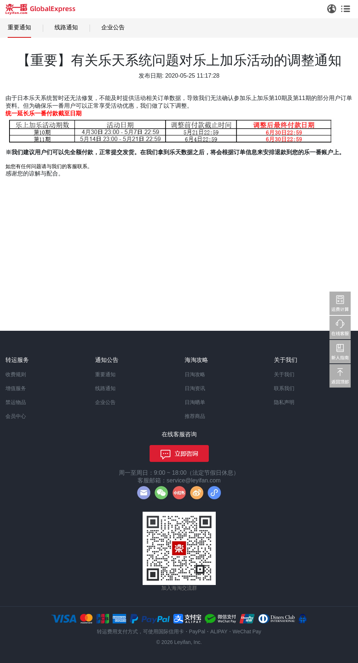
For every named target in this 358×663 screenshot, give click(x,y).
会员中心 (15, 416)
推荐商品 (195, 416)
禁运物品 (15, 402)
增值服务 (15, 388)
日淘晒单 (195, 402)
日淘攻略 (195, 374)
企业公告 (113, 27)
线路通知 (66, 27)
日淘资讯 (195, 388)
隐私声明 (284, 402)
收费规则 (15, 374)
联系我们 (284, 388)
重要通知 (19, 27)
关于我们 (284, 374)
